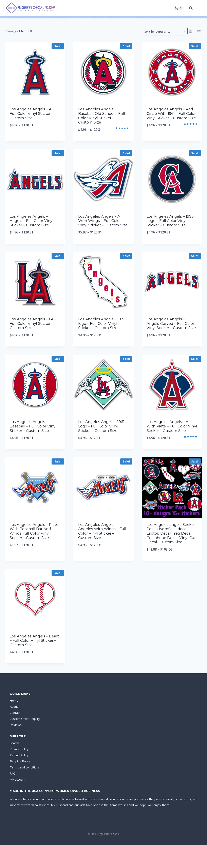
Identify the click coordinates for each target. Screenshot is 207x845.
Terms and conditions (25, 767)
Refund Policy (19, 755)
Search (14, 743)
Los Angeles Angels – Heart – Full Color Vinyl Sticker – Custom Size (34, 640)
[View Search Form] (189, 8)
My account (17, 779)
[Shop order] (164, 31)
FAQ (13, 773)
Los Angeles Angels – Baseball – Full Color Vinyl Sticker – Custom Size (33, 426)
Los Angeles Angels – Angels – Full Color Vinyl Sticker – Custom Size (31, 220)
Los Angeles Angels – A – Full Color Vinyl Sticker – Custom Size (32, 113)
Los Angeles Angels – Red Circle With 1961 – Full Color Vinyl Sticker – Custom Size (171, 113)
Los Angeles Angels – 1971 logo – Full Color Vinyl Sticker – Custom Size (101, 323)
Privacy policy (19, 749)
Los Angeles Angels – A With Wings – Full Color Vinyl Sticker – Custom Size (103, 220)
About (14, 706)
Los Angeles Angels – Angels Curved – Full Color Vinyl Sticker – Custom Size (171, 323)
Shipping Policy (20, 761)
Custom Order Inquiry (25, 719)
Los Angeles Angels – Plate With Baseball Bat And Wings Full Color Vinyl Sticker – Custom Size (34, 531)
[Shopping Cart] (178, 8)
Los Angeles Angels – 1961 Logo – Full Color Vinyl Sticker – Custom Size (101, 426)
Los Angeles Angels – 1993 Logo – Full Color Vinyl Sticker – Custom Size (170, 220)
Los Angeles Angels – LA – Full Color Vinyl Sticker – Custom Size (33, 323)
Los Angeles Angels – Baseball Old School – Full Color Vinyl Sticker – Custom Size (101, 116)
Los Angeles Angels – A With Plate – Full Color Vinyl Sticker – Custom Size (172, 426)
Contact (15, 713)
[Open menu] (198, 8)
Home (14, 700)
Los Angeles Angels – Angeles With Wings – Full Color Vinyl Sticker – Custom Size (102, 531)
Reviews (16, 725)
